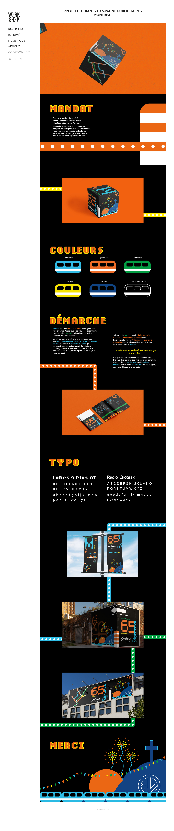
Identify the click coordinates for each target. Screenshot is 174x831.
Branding (15, 29)
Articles (14, 46)
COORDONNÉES (19, 52)
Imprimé (14, 35)
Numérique (16, 41)
